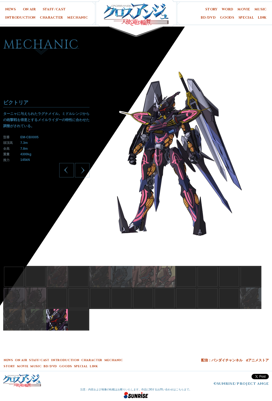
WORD (227, 9)
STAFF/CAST (54, 9)
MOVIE (243, 9)
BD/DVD (208, 17)
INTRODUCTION (20, 17)
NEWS (10, 9)
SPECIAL (246, 17)
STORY (211, 9)
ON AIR (29, 9)
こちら (180, 389)
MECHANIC (77, 17)
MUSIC (260, 9)
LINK (262, 17)
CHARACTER (51, 17)
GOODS (227, 17)
